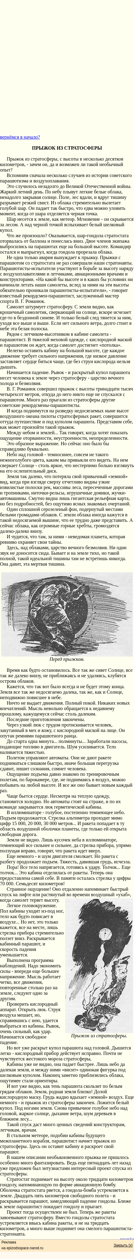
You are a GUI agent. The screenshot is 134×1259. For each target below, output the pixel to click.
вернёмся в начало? (20, 137)
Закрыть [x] (123, 1245)
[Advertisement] (67, 67)
